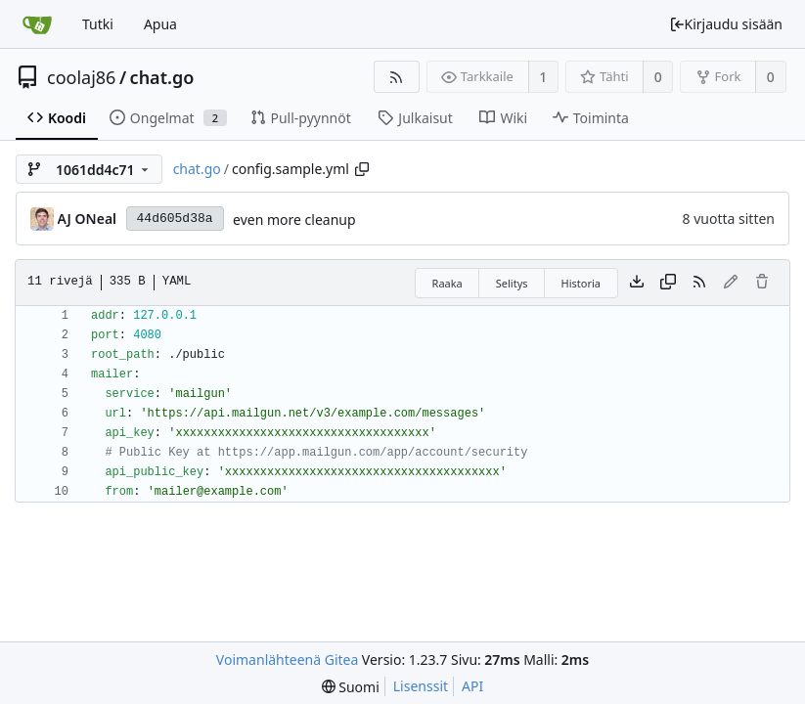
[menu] (351, 687)
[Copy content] (668, 282)
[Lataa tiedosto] (636, 282)
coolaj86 (81, 77)
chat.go (162, 77)
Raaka (447, 283)
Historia (581, 283)
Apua (160, 24)
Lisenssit (420, 686)
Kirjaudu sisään (726, 24)
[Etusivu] (37, 24)
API (472, 686)
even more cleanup (294, 219)
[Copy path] (362, 169)
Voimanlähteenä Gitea (287, 659)
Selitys (512, 283)
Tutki (97, 24)
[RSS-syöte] (397, 77)
